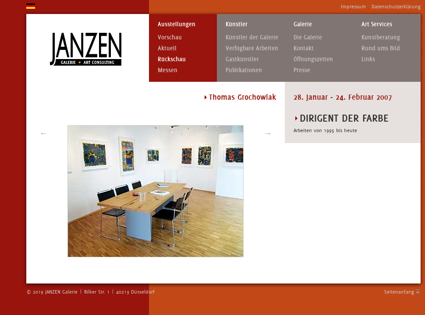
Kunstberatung (380, 37)
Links (368, 59)
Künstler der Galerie (252, 37)
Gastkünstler (242, 59)
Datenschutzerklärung (396, 7)
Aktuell (167, 48)
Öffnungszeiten (313, 59)
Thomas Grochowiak (242, 97)
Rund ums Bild (380, 48)
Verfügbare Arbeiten (252, 48)
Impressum (353, 7)
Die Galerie (308, 37)
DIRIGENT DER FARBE (344, 118)
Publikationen (244, 70)
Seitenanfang (399, 292)
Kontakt (304, 48)
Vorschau (170, 37)
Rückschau (172, 59)
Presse (302, 70)
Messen (167, 70)
